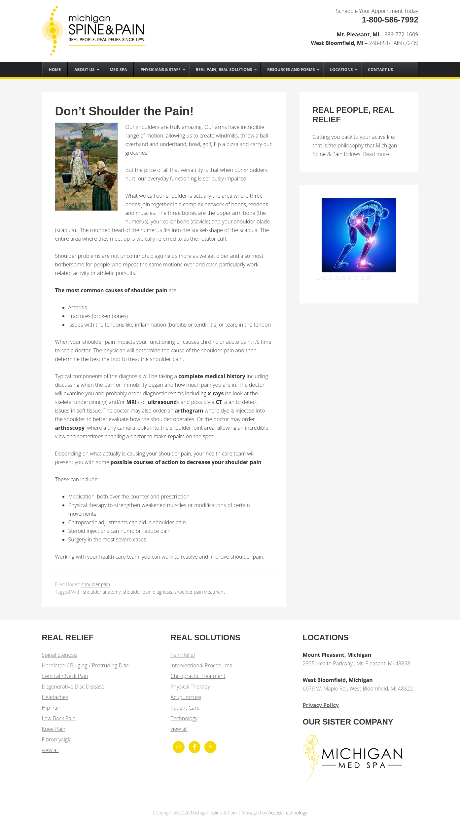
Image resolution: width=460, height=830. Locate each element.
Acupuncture (186, 697)
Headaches (55, 697)
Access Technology (287, 813)
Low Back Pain (59, 718)
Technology (184, 718)
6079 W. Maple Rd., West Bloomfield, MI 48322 (358, 688)
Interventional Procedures (201, 665)
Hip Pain (52, 707)
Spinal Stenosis (60, 654)
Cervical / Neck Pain (65, 676)
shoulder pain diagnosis (147, 592)
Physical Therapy (190, 686)
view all (50, 750)
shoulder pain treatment (199, 592)
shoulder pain (95, 584)
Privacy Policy (321, 705)
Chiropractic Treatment (198, 676)
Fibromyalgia (57, 739)
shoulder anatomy (102, 592)
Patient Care (185, 707)
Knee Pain (53, 728)
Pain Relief (183, 654)
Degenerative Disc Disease (73, 686)
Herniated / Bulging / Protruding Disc (85, 665)
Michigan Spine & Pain (95, 27)
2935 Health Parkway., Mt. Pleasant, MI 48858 (356, 663)
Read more (376, 154)
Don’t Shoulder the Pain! (124, 111)
